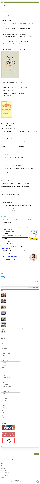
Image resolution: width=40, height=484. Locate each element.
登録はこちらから (6, 248)
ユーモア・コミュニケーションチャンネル (11, 256)
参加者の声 (5, 405)
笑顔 (4, 420)
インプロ (4, 400)
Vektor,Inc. (25, 481)
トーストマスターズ (7, 353)
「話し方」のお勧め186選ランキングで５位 (11, 235)
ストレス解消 (5, 379)
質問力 (4, 362)
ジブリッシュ (5, 403)
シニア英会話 (4, 365)
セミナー (3, 367)
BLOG (3, 343)
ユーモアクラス (5, 398)
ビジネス (4, 382)
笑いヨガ (4, 417)
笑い (2, 415)
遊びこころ (5, 395)
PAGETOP (36, 453)
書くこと (4, 355)
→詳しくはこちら (6, 224)
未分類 (3, 412)
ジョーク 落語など (7, 377)
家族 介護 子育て (7, 386)
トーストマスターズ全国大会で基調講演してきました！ (30, 293)
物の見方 (4, 389)
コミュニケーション (5, 351)
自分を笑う (5, 393)
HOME (2, 463)
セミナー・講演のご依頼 (5, 472)
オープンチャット (5, 346)
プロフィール (3, 465)
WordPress (14, 481)
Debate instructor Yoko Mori (6, 281)
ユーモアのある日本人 (7, 384)
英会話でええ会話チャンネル (8, 259)
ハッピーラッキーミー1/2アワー (8, 372)
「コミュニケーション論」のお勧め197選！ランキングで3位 (15, 237)
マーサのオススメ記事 (5, 475)
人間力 (3, 407)
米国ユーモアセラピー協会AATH (18, 23)
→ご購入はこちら (6, 241)
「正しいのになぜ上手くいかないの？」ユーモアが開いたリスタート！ (28, 328)
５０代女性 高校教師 (35, 281)
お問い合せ (3, 477)
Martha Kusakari (18, 480)
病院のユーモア (6, 391)
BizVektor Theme (20, 481)
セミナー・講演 (3, 470)
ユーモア (3, 375)
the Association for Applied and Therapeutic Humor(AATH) (12, 157)
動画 (2, 410)
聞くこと (4, 358)
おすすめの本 (4, 348)
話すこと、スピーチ (7, 360)
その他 (3, 370)
